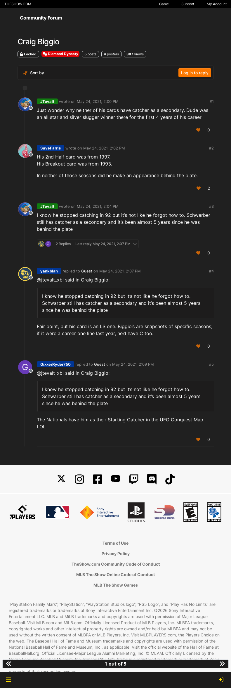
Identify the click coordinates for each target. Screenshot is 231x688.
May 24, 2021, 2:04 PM (98, 206)
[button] (8, 680)
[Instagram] (79, 479)
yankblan (49, 271)
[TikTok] (170, 479)
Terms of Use (115, 543)
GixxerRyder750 (55, 364)
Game (164, 4)
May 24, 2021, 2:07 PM (120, 271)
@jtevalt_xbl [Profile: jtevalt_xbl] (50, 280)
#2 (211, 148)
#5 (211, 364)
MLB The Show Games (115, 585)
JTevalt (47, 101)
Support (187, 4)
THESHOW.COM (17, 4)
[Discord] (152, 479)
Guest (86, 271)
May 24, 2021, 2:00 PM (98, 101)
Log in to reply (195, 72)
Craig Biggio (94, 280)
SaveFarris (50, 148)
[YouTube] (115, 479)
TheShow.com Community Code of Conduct (116, 564)
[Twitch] (133, 479)
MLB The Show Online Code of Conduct (115, 574)
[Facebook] (97, 479)
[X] (61, 479)
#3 (211, 206)
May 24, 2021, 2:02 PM (104, 148)
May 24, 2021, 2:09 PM (133, 364)
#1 (212, 101)
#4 (211, 271)
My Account (217, 4)
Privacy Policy (116, 553)
